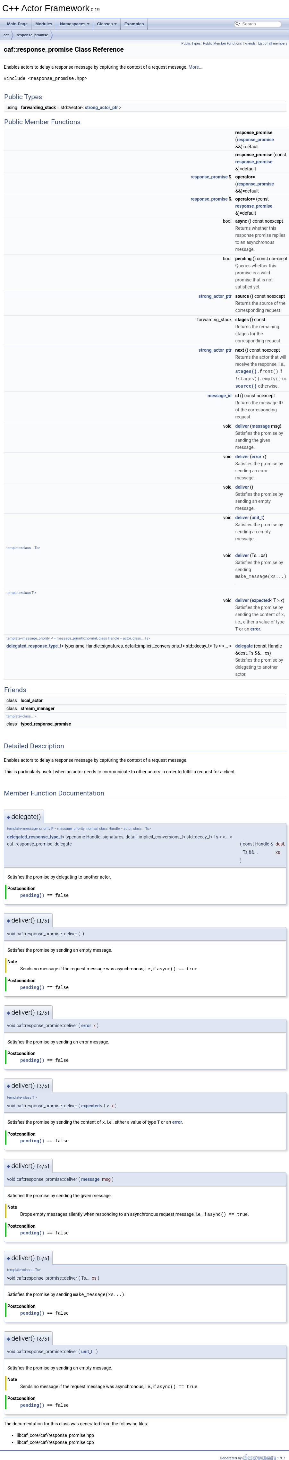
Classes (107, 23)
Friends (250, 43)
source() (246, 385)
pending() (32, 894)
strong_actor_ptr (101, 107)
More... (195, 67)
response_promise (32, 35)
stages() (246, 371)
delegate (244, 644)
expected (260, 599)
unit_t (257, 516)
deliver (242, 425)
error (256, 455)
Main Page (17, 23)
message (260, 425)
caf (6, 35)
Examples (134, 23)
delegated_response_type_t (33, 644)
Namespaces (74, 23)
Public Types (190, 43)
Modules (43, 23)
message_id (220, 394)
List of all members (272, 43)
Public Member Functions (222, 43)
